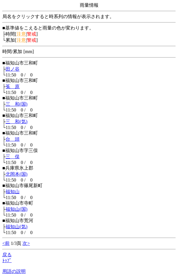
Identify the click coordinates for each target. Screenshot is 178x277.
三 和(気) (16, 121)
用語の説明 (14, 271)
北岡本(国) (16, 174)
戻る (7, 254)
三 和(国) (16, 104)
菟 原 (13, 86)
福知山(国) (16, 209)
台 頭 (13, 139)
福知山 (13, 191)
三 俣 (13, 156)
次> (26, 243)
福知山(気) (16, 226)
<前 (6, 243)
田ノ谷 (13, 69)
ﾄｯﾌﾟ (7, 260)
